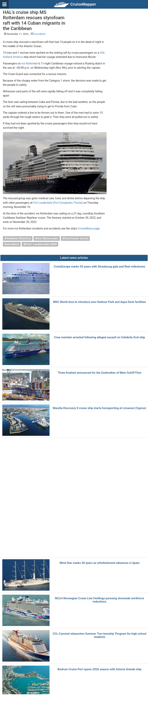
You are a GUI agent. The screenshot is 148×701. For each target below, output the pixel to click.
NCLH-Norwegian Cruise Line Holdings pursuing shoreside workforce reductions (99, 600)
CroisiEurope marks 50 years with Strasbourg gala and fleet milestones (99, 266)
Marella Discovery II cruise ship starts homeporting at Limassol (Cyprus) (99, 408)
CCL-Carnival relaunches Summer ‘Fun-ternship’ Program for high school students (99, 635)
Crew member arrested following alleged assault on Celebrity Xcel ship (99, 337)
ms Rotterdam (29, 63)
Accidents (38, 34)
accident (13, 244)
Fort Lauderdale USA (41, 244)
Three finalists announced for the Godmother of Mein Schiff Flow (99, 372)
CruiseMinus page (89, 228)
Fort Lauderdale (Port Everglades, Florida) (58, 202)
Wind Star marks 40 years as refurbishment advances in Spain (100, 563)
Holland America (19, 238)
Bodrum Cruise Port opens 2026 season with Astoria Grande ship (99, 669)
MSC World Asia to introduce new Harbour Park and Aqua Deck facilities (99, 302)
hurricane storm (76, 238)
